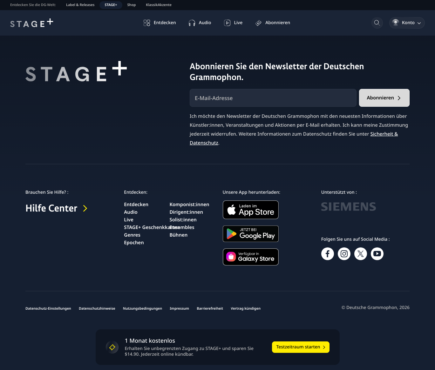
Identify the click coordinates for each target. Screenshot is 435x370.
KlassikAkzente (159, 5)
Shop (131, 5)
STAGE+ (111, 5)
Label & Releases (80, 5)
